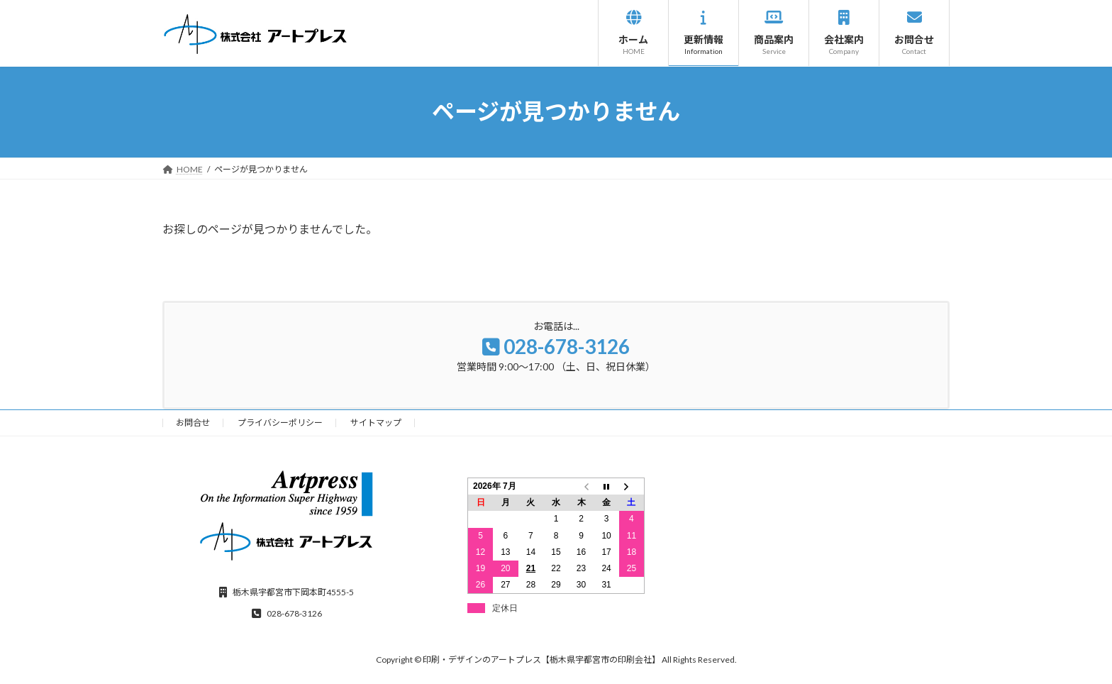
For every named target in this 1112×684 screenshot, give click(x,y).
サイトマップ (375, 422)
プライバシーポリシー (280, 422)
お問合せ (193, 422)
